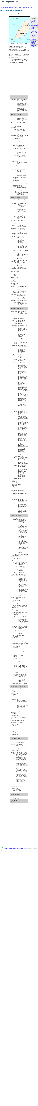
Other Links (25, 14)
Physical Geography (9, 13)
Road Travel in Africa (34, 28)
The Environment (22, 13)
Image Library (34, 25)
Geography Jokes (30, 13)
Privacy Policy (15, 848)
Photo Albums (12, 7)
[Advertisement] (6, 39)
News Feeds (29, 7)
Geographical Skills (5, 14)
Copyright (26, 848)
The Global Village (33, 46)
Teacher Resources (33, 30)
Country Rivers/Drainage (34, 23)
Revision (2, 13)
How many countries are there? (34, 37)
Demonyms (33, 39)
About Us (6, 848)
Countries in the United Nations (34, 42)
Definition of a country (34, 33)
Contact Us (21, 848)
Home (2, 7)
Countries (16, 13)
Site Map (10, 848)
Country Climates (33, 20)
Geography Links (12, 14)
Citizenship (19, 14)
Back (6, 7)
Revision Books (21, 7)
